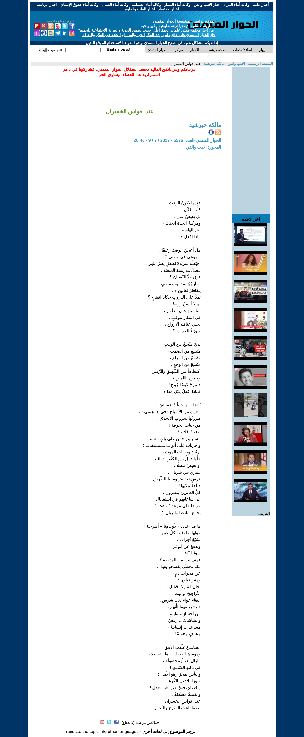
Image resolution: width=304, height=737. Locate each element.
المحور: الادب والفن (203, 147)
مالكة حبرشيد (213, 64)
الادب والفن (236, 64)
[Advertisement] (251, 138)
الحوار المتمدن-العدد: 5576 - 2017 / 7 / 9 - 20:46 (177, 140)
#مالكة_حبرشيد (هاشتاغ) (140, 723)
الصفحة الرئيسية (260, 64)
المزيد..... (263, 513)
